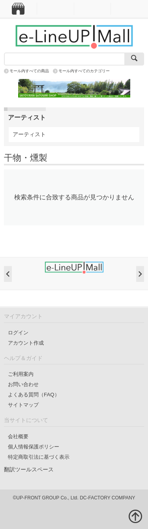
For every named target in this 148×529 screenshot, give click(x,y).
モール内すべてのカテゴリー (84, 71)
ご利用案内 (21, 374)
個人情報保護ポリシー (33, 447)
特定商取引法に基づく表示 (38, 457)
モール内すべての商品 (29, 71)
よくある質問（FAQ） (34, 395)
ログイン (18, 333)
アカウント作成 (26, 343)
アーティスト (29, 134)
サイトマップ (23, 405)
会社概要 (18, 436)
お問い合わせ (23, 384)
